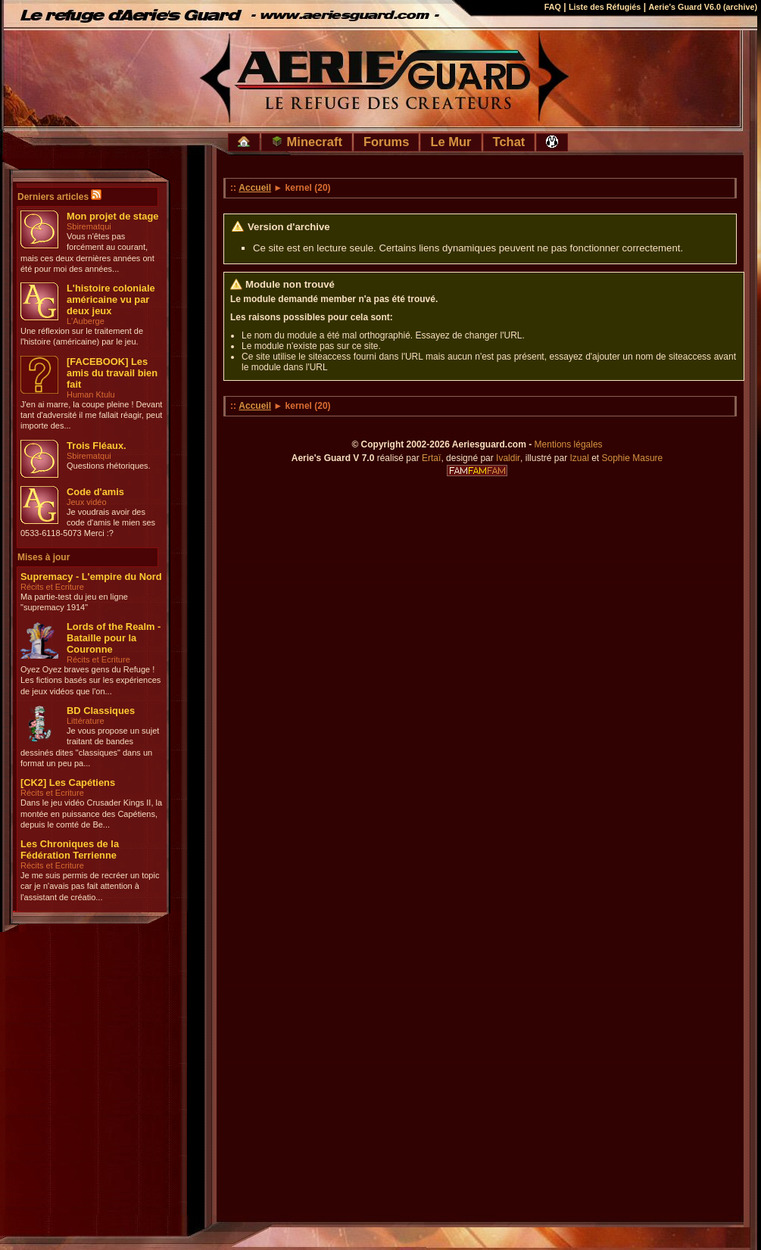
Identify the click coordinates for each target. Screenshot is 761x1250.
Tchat (509, 141)
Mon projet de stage (112, 216)
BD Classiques (101, 710)
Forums (386, 141)
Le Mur (450, 141)
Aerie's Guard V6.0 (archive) (702, 6)
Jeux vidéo (87, 502)
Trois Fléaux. (96, 445)
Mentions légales (569, 444)
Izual (578, 458)
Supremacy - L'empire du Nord (91, 576)
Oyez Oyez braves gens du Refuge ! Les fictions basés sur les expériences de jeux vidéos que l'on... (90, 680)
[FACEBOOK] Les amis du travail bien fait (112, 373)
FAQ (552, 6)
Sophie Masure (632, 458)
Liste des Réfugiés (605, 6)
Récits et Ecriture (52, 586)
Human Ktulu (91, 394)
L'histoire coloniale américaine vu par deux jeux (111, 299)
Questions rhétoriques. (109, 465)
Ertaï (431, 458)
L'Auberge (85, 321)
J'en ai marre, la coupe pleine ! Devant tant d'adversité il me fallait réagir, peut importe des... (91, 415)
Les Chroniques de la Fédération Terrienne (69, 849)
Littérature (85, 720)
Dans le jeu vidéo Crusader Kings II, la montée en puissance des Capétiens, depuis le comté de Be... (91, 813)
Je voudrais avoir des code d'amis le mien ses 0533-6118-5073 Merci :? (87, 522)
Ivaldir (508, 458)
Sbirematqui (89, 226)
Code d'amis (95, 491)
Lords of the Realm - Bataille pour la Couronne (114, 638)
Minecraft (306, 141)
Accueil (255, 187)
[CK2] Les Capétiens (67, 782)
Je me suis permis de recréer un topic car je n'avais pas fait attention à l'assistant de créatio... (89, 886)
